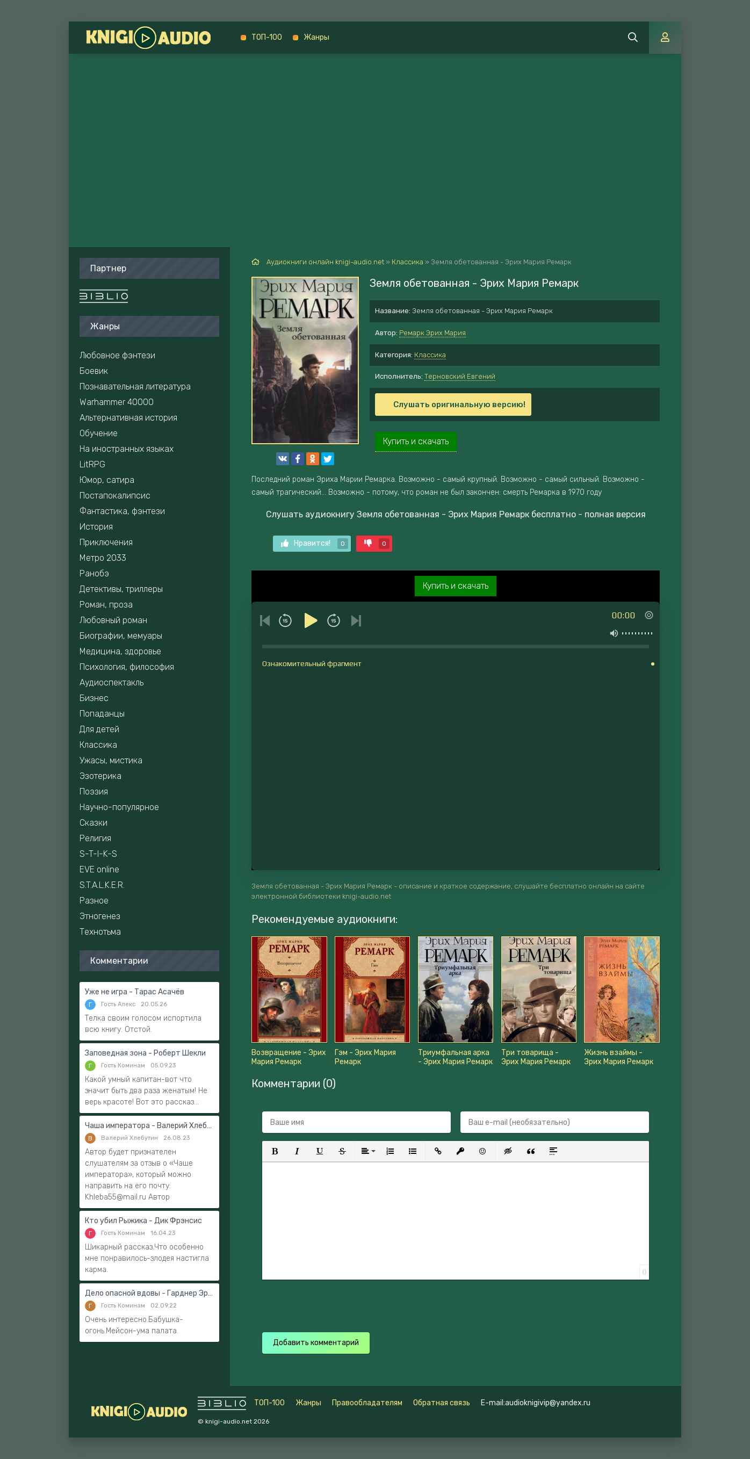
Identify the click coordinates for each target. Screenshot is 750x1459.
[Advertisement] (375, 134)
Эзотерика (100, 776)
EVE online (99, 869)
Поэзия (94, 791)
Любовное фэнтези (117, 355)
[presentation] (451, 1300)
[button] (274, 1151)
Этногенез (100, 916)
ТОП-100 (266, 37)
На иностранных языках (127, 449)
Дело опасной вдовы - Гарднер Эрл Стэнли (149, 1293)
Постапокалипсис (115, 495)
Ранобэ (94, 573)
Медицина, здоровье (120, 651)
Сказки (93, 823)
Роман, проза (106, 605)
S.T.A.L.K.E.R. (102, 885)
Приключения (106, 542)
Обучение (99, 433)
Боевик (94, 371)
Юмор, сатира (107, 480)
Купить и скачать (416, 441)
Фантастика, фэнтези (122, 511)
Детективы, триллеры (121, 589)
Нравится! (314, 543)
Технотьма (100, 932)
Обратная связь (441, 1402)
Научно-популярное (119, 807)
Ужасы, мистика (111, 760)
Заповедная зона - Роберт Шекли (145, 1053)
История (96, 527)
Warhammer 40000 (117, 402)
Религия (95, 838)
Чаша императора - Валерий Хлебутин (149, 1125)
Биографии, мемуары (121, 636)
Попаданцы (102, 714)
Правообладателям (367, 1402)
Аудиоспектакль (111, 682)
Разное (94, 900)
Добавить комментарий (316, 1342)
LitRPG (92, 464)
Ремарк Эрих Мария (432, 333)
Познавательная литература (135, 386)
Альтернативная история (128, 418)
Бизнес (94, 698)
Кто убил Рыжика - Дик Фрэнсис (143, 1220)
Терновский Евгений (459, 376)
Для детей (99, 729)
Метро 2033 (103, 558)
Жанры (316, 37)
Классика (430, 355)
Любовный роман (113, 620)
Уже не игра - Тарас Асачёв (134, 991)
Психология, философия (127, 667)
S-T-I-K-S (98, 854)
